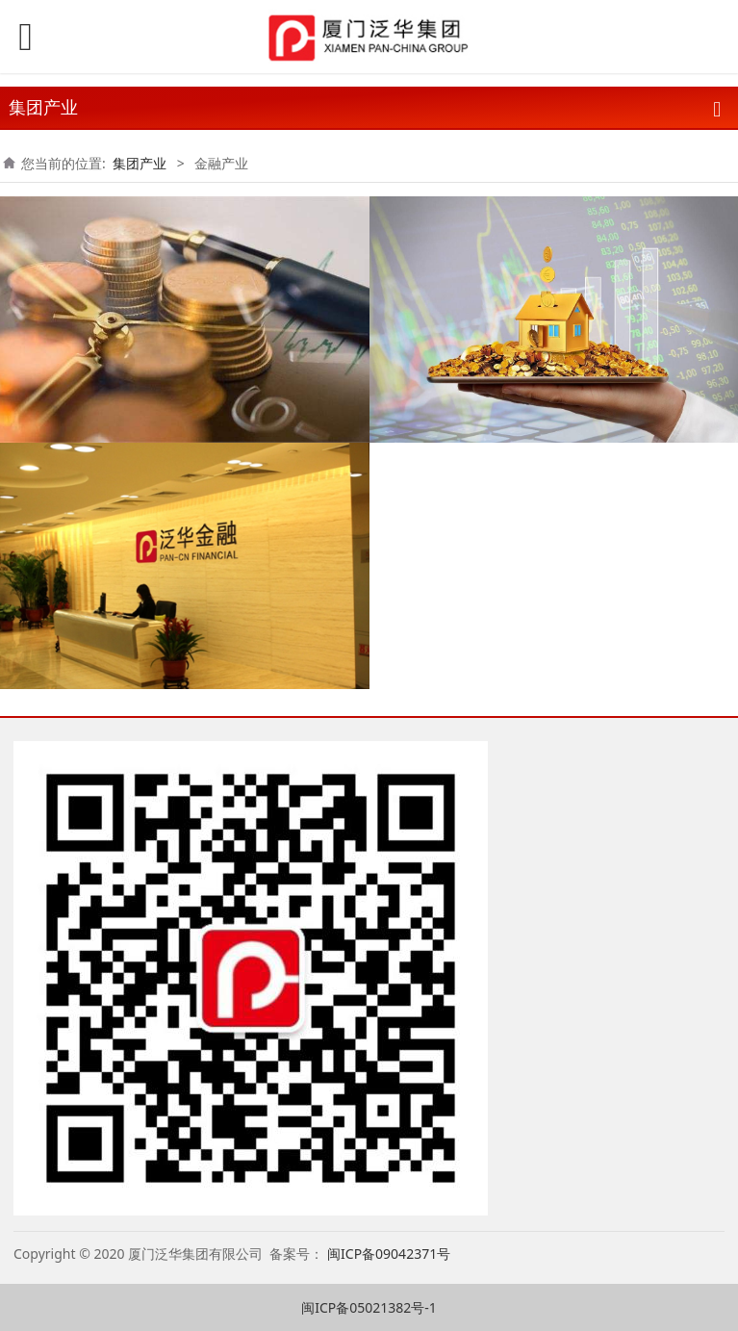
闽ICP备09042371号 (390, 1253)
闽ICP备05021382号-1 (369, 1307)
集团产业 (139, 163)
